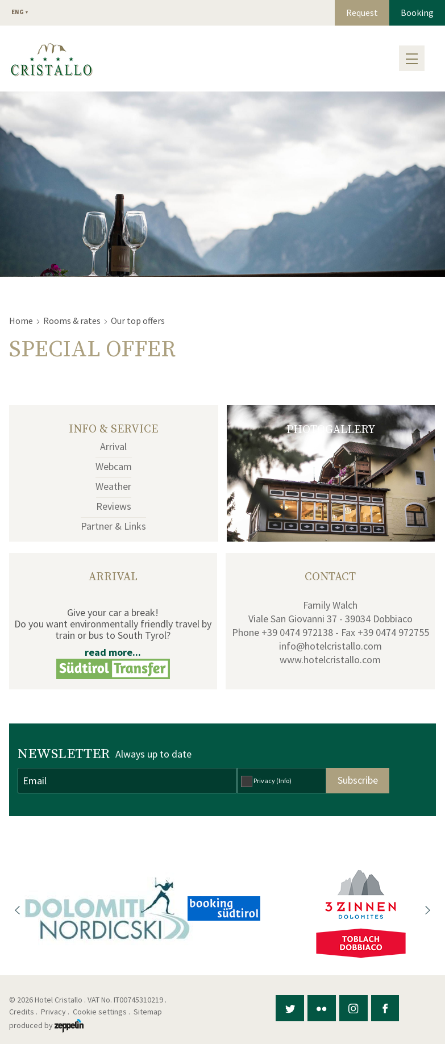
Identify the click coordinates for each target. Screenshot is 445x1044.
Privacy (272, 780)
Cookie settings (100, 1011)
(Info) (284, 780)
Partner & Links (113, 526)
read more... (113, 652)
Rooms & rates (72, 320)
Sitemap (149, 1011)
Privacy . (56, 1011)
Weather (113, 486)
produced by (46, 1025)
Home (21, 320)
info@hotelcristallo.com (330, 645)
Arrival (113, 446)
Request (362, 12)
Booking (417, 12)
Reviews (113, 506)
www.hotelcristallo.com (330, 659)
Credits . (24, 1011)
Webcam (113, 466)
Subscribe (358, 780)
